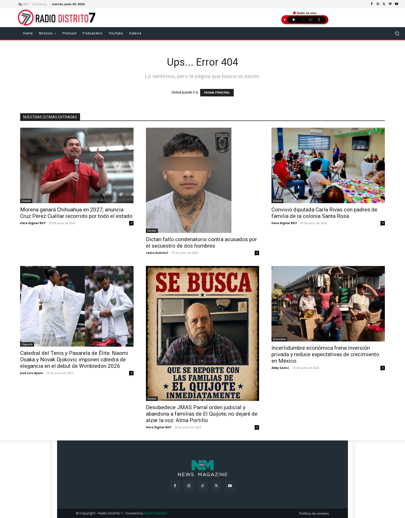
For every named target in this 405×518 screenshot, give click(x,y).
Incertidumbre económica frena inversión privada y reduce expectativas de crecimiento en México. (325, 354)
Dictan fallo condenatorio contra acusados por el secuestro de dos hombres (201, 242)
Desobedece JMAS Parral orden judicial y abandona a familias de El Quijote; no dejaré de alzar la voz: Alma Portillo (202, 413)
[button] (397, 33)
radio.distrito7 (157, 253)
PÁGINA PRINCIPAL (217, 92)
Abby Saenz (280, 368)
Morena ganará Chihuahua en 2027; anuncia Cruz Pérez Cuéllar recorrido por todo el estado (76, 213)
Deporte (27, 344)
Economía (279, 339)
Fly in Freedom (155, 513)
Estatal (26, 201)
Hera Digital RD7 (32, 223)
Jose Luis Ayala (31, 373)
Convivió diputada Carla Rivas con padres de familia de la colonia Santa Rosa (324, 213)
